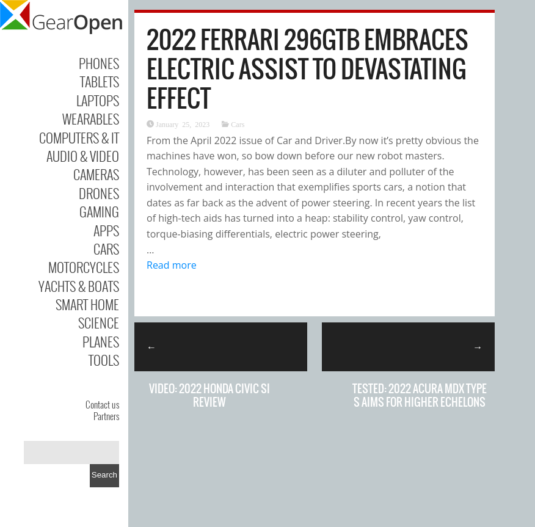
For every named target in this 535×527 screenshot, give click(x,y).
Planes (100, 341)
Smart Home (87, 304)
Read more (172, 265)
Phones (99, 63)
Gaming (99, 211)
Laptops (97, 100)
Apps (106, 230)
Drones (99, 193)
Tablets (99, 81)
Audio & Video (82, 155)
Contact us (102, 404)
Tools (104, 359)
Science (98, 322)
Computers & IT (79, 137)
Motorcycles (83, 267)
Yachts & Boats (78, 286)
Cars (106, 248)
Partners (106, 416)
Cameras (96, 174)
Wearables (90, 118)
